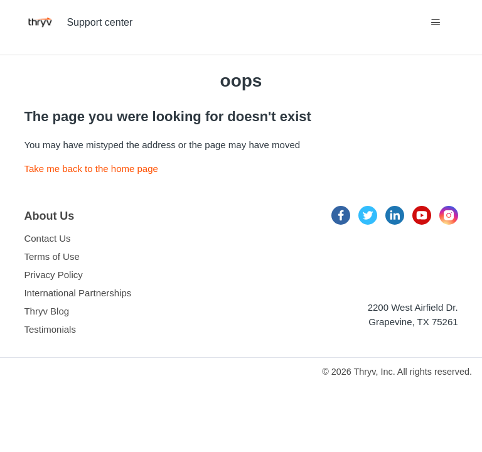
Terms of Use (51, 256)
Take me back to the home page (91, 168)
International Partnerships (77, 293)
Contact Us (47, 238)
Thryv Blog (46, 311)
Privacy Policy (53, 274)
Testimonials (50, 329)
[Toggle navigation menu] (436, 23)
